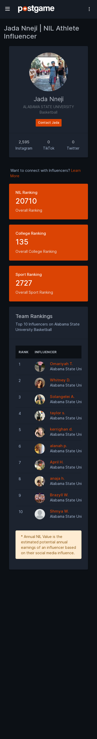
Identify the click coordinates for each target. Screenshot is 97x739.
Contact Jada (48, 122)
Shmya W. (59, 511)
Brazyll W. (59, 494)
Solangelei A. (62, 396)
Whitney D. (60, 380)
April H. (57, 462)
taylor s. (57, 412)
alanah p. (58, 445)
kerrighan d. (61, 429)
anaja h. (57, 478)
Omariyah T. (61, 363)
